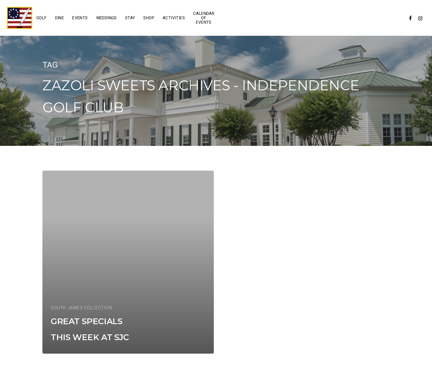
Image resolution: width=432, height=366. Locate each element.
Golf (41, 18)
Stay (130, 18)
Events (80, 18)
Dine (59, 18)
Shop (148, 18)
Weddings (106, 18)
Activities (174, 18)
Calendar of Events (203, 17)
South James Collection (81, 307)
